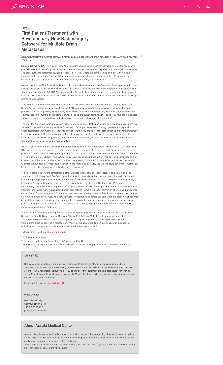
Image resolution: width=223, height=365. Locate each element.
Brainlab (56, 283)
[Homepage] (27, 6)
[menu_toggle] (208, 6)
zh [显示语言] (186, 6)
